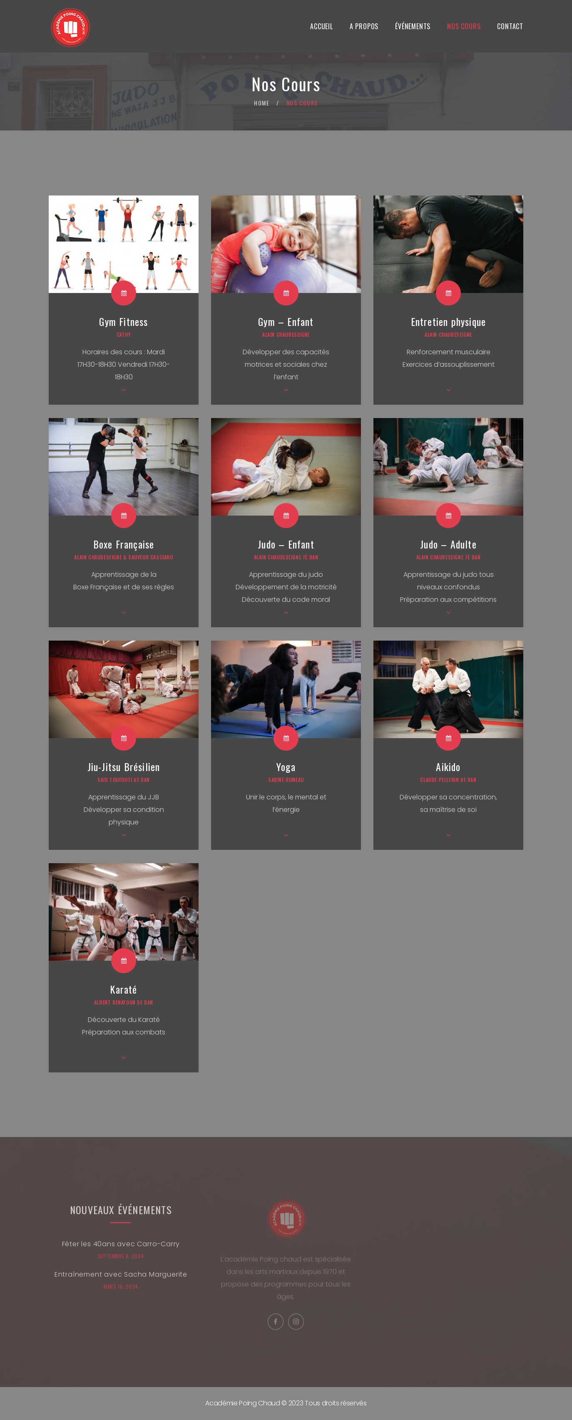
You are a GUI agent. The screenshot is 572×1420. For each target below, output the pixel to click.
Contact (510, 26)
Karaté (123, 989)
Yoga (286, 766)
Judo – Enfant (286, 543)
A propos (364, 26)
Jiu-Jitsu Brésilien (123, 766)
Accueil (321, 26)
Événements (412, 26)
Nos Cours (463, 26)
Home (261, 102)
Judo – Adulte (448, 543)
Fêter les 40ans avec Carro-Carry (121, 1250)
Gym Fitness (123, 321)
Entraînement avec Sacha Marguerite (121, 1280)
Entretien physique (448, 321)
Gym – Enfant (285, 321)
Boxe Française (123, 543)
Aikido (448, 766)
